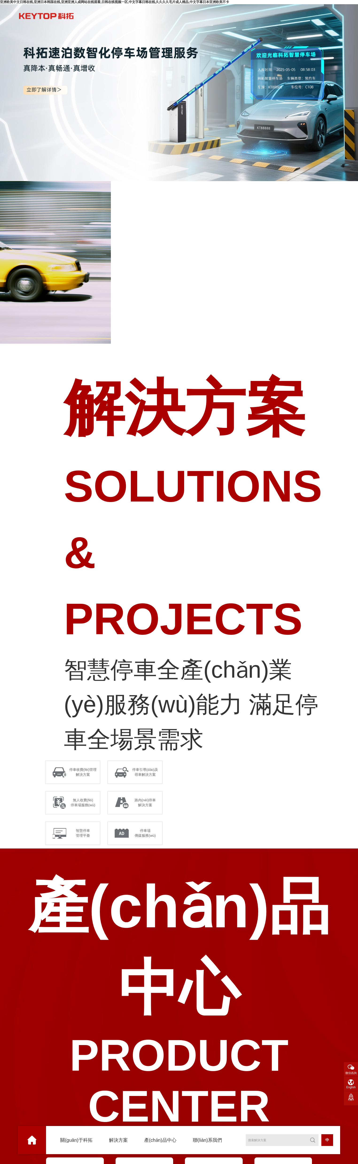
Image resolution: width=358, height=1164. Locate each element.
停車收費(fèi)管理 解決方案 (83, 772)
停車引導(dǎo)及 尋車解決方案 (146, 772)
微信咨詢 (351, 1073)
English (350, 1087)
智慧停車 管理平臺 (83, 836)
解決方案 (118, 1140)
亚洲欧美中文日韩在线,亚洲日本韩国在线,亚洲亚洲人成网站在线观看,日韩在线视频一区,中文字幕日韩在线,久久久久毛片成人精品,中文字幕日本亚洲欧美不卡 (114, 2)
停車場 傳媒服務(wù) (146, 836)
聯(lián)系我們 (207, 1140)
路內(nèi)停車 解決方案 (146, 804)
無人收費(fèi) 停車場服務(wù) (84, 804)
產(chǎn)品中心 (160, 1140)
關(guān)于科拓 (76, 1140)
